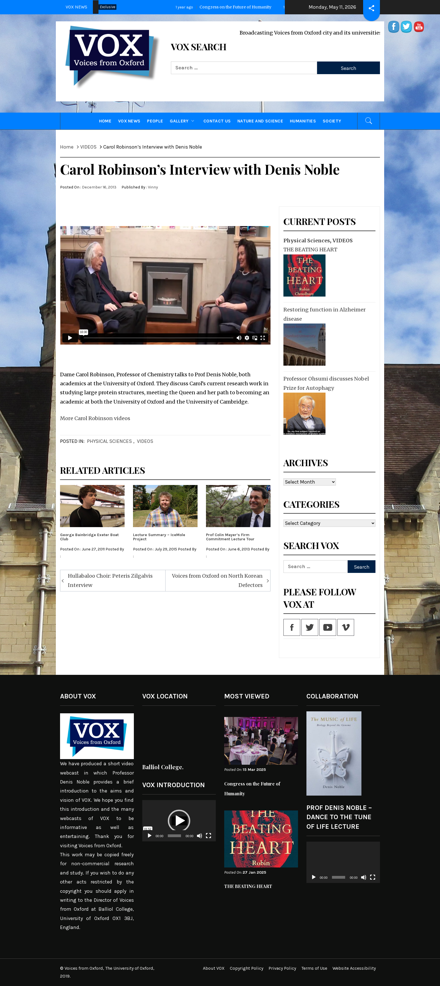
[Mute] (199, 839)
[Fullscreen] (208, 839)
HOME (105, 121)
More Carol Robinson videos (95, 418)
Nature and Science (260, 121)
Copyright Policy (246, 968)
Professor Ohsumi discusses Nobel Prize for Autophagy (326, 383)
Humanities (303, 121)
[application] (179, 821)
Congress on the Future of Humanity (233, 7)
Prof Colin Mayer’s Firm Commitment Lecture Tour (230, 536)
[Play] (149, 839)
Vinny (153, 187)
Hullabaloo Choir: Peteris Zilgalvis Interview (110, 580)
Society (332, 121)
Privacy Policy (282, 968)
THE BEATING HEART (310, 249)
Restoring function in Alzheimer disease (324, 314)
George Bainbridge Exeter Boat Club (89, 536)
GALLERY (183, 121)
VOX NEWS (129, 121)
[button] (179, 821)
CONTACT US (217, 121)
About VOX (213, 968)
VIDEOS (145, 441)
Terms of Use (314, 968)
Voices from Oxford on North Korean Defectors (217, 580)
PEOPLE (155, 121)
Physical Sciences (109, 441)
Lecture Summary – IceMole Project (159, 536)
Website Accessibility (354, 968)
